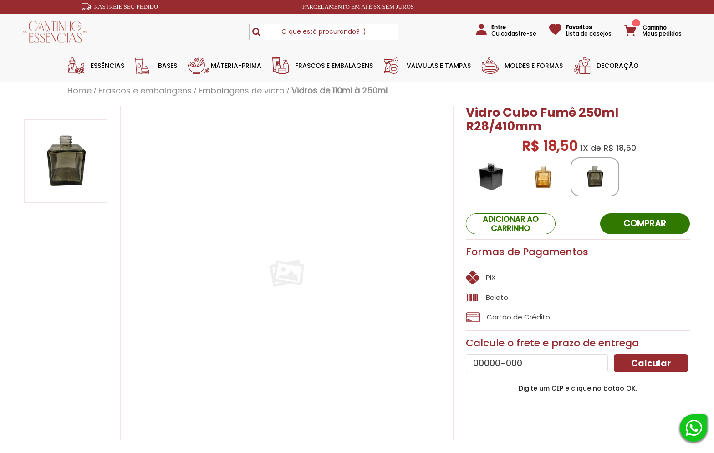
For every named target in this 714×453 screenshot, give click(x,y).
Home (79, 91)
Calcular (651, 363)
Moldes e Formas (534, 65)
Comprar (644, 223)
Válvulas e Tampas (439, 65)
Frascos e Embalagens (334, 65)
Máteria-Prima (236, 65)
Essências (107, 65)
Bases (167, 65)
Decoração (618, 65)
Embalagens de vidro (242, 91)
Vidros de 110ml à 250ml (339, 91)
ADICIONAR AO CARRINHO (511, 224)
